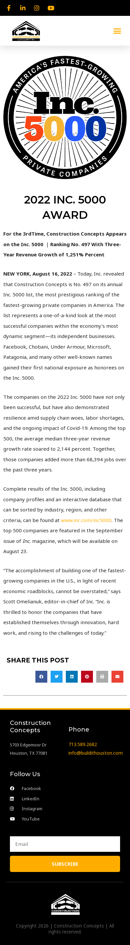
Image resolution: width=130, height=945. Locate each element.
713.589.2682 (82, 744)
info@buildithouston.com (95, 753)
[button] (117, 30)
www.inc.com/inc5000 (86, 520)
